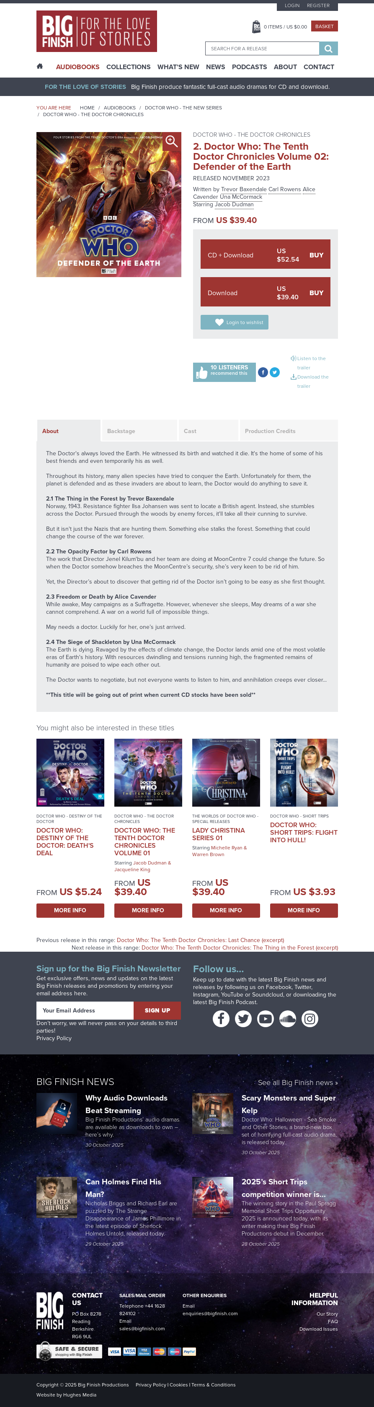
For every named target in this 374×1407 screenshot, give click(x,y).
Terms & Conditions (213, 1385)
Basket (324, 26)
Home (87, 108)
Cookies (179, 1385)
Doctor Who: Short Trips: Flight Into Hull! (304, 832)
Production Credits (270, 431)
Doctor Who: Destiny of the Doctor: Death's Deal (65, 842)
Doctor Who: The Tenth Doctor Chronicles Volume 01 (144, 842)
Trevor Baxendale (244, 189)
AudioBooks (78, 67)
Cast (190, 431)
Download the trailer (313, 381)
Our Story (327, 1314)
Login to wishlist (245, 322)
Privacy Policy (54, 1038)
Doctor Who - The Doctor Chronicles (93, 114)
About (285, 67)
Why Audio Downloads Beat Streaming (126, 1104)
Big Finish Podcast (232, 1002)
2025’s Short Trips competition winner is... (285, 1188)
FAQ (333, 1321)
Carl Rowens (284, 189)
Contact (319, 67)
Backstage (121, 431)
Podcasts (249, 67)
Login (292, 5)
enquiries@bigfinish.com (210, 1313)
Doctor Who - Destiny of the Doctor (69, 819)
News (215, 67)
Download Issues (318, 1329)
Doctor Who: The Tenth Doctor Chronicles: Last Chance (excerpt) (200, 940)
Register (318, 5)
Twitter (302, 987)
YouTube (232, 994)
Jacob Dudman (234, 204)
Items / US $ (285, 27)
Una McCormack (241, 196)
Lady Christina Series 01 (218, 834)
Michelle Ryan (226, 847)
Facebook (278, 987)
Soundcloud (267, 994)
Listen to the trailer (311, 363)
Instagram (205, 994)
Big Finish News (75, 1081)
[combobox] (262, 48)
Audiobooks (120, 108)
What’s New (178, 67)
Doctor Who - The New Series (183, 108)
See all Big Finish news (295, 1083)
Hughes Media (79, 1395)
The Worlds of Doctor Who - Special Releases (225, 819)
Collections (128, 67)
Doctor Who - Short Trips (299, 816)
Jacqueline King (132, 869)
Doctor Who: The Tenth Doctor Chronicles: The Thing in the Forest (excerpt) (240, 947)
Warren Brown (208, 854)
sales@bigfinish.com (142, 1328)
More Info (70, 910)
